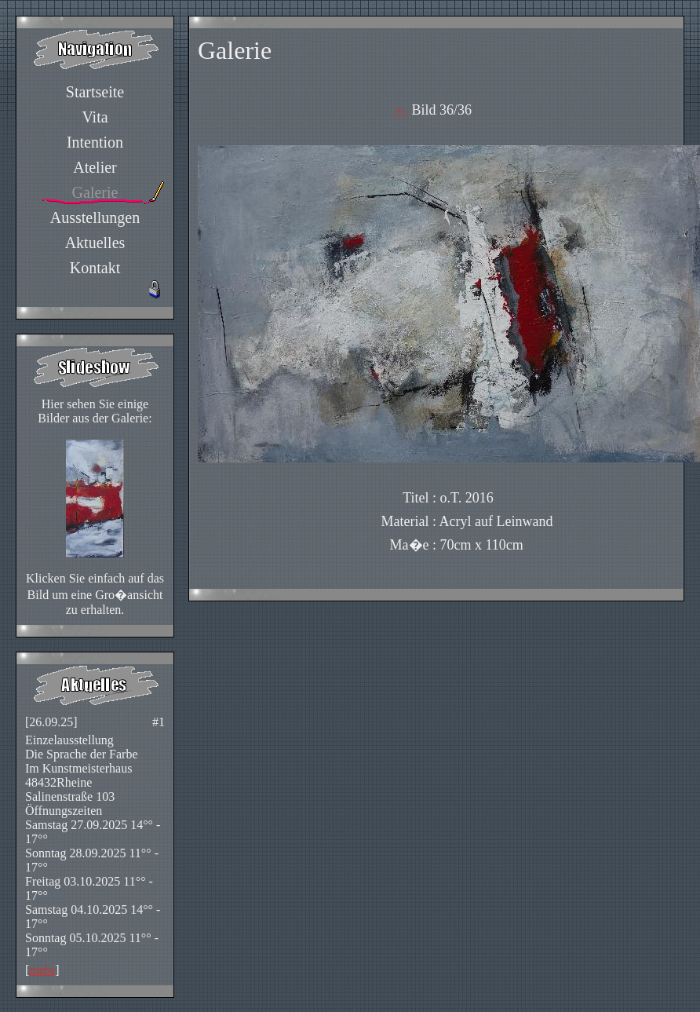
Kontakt (95, 267)
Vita (95, 117)
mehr (42, 970)
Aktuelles (95, 242)
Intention (95, 142)
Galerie (95, 192)
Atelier (95, 167)
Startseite (95, 91)
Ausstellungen (95, 217)
